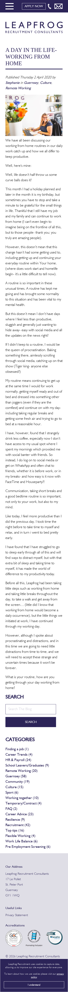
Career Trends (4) (18, 755)
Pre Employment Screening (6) (27, 847)
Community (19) (17, 782)
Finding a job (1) (17, 749)
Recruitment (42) (17, 825)
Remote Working (18, 88)
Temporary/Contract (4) (23, 803)
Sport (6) (11, 793)
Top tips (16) (14, 830)
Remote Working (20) (21, 771)
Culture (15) (14, 787)
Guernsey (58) (15, 776)
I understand (34, 985)
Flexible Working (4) (20, 836)
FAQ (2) (11, 809)
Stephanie (12, 83)
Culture (45, 83)
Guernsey (31, 83)
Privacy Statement (16, 915)
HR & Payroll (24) (18, 760)
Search (31, 722)
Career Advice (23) (19, 814)
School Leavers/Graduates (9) (27, 765)
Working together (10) (22, 798)
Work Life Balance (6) (21, 841)
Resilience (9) (15, 820)
